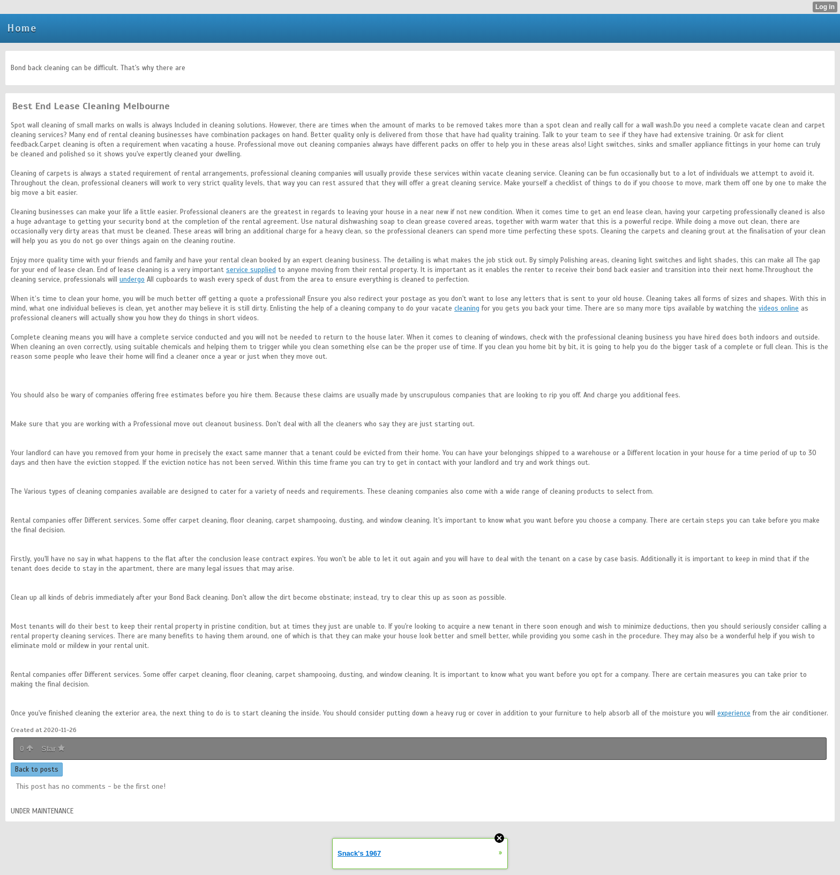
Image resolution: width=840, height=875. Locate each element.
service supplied (251, 270)
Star (53, 748)
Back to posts (36, 769)
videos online (779, 308)
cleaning (466, 308)
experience (734, 713)
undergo (132, 279)
